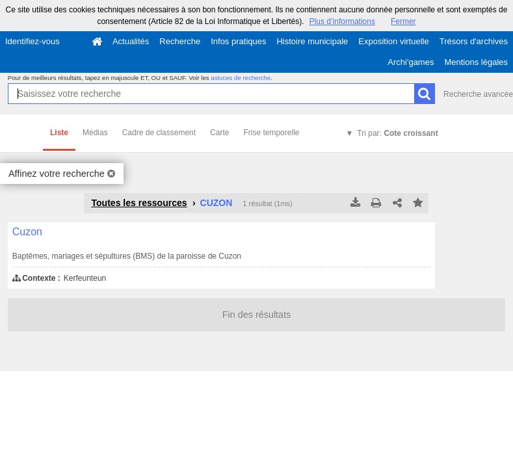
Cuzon (27, 231)
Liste (59, 132)
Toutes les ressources (139, 203)
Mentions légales (476, 62)
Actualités (130, 41)
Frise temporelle (271, 132)
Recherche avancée (478, 94)
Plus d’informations (342, 21)
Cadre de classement (159, 132)
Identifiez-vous (32, 41)
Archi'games (411, 62)
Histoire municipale (312, 41)
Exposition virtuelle (393, 41)
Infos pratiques (238, 41)
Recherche (179, 41)
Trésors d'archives (474, 41)
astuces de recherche (240, 77)
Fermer (403, 21)
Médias (95, 132)
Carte (219, 132)
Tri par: (397, 133)
